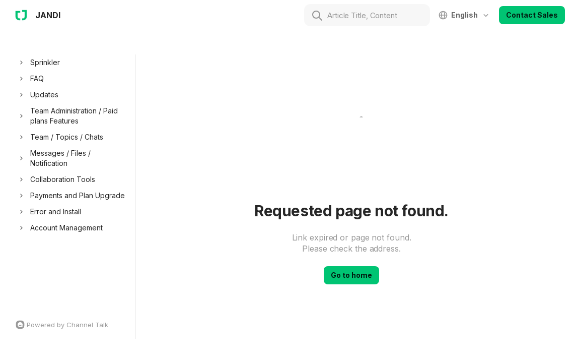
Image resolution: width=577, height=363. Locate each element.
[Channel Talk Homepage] (72, 325)
